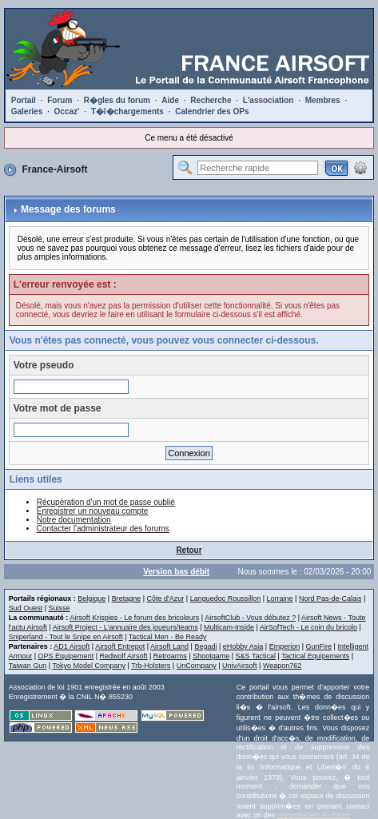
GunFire (319, 646)
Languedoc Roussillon (225, 598)
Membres (322, 100)
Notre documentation (74, 519)
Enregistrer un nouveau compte (93, 511)
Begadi (205, 646)
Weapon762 (282, 666)
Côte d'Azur (166, 598)
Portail (23, 100)
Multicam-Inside (229, 627)
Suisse (59, 608)
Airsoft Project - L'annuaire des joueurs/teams (125, 627)
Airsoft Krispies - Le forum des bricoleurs (134, 618)
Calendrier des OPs (212, 111)
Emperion (284, 646)
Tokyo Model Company (88, 666)
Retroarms (170, 656)
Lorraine (280, 598)
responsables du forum (314, 815)
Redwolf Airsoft (123, 656)
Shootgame (211, 656)
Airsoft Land (169, 646)
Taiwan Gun (28, 666)
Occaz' (67, 111)
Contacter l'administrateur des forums (103, 528)
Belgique (91, 598)
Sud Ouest (26, 608)
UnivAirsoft (239, 666)
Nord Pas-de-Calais (330, 598)
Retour (188, 550)
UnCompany (197, 666)
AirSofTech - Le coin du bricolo (308, 627)
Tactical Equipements (315, 656)
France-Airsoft (54, 169)
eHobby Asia (243, 646)
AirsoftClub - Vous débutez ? (250, 618)
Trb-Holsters (150, 666)
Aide (170, 100)
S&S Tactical (256, 656)
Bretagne (126, 598)
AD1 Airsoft (72, 646)
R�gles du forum (117, 100)
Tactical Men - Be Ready (168, 637)
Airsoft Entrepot (120, 646)
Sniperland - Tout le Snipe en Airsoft (66, 637)
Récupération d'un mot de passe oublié (106, 502)
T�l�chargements (127, 111)
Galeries (26, 111)
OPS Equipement (66, 656)
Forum (59, 100)
